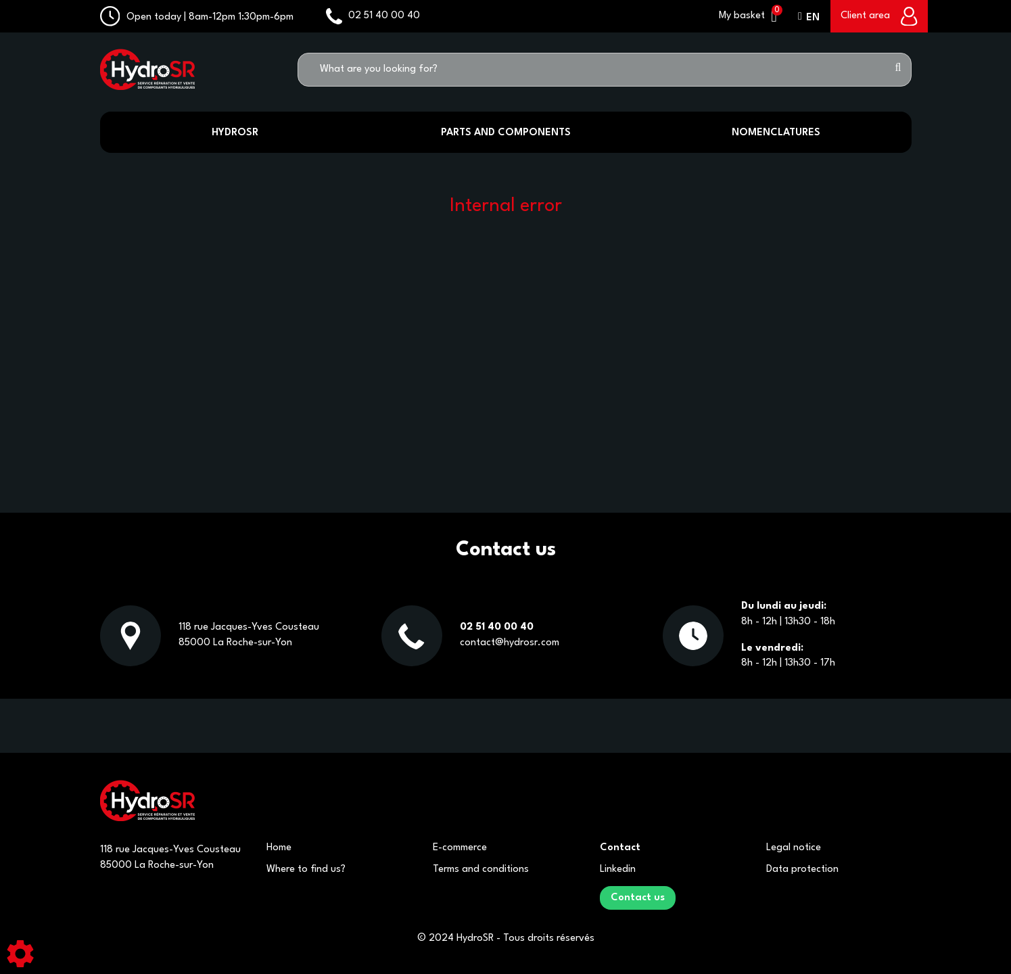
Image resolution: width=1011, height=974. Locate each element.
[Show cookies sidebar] (20, 953)
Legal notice (793, 848)
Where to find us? (306, 869)
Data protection (802, 869)
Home (278, 848)
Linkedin (618, 869)
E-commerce (460, 848)
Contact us (638, 898)
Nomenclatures (776, 133)
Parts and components (506, 133)
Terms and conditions (481, 869)
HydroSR (235, 133)
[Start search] (898, 70)
